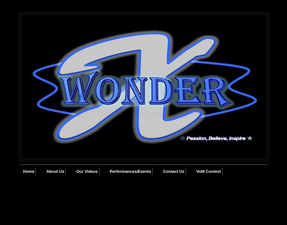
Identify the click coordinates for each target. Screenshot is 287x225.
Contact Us (173, 171)
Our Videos (87, 171)
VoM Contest (208, 171)
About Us (55, 171)
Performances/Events (130, 171)
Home (28, 171)
